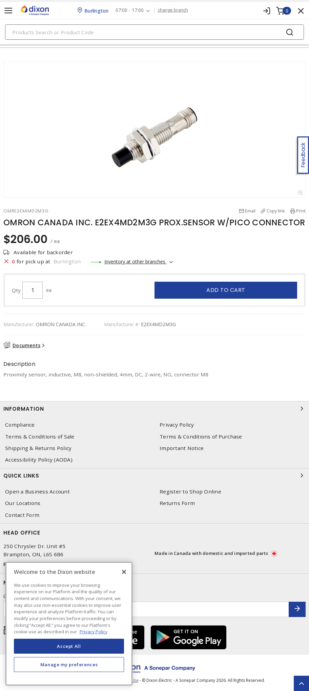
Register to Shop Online (190, 491)
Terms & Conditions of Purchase (201, 436)
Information (154, 408)
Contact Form (22, 515)
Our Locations (22, 503)
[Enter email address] (146, 609)
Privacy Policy (177, 425)
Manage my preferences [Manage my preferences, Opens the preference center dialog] (69, 664)
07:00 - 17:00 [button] (130, 10)
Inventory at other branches (135, 261)
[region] (68, 624)
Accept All (69, 646)
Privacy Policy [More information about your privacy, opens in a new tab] (93, 632)
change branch (173, 10)
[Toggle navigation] (8, 10)
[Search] (154, 32)
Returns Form (177, 503)
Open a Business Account (37, 491)
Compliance (20, 425)
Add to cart (225, 290)
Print (301, 211)
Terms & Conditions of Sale (40, 436)
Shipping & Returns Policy (38, 448)
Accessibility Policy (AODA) (39, 459)
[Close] (124, 571)
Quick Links (154, 475)
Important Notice (182, 448)
